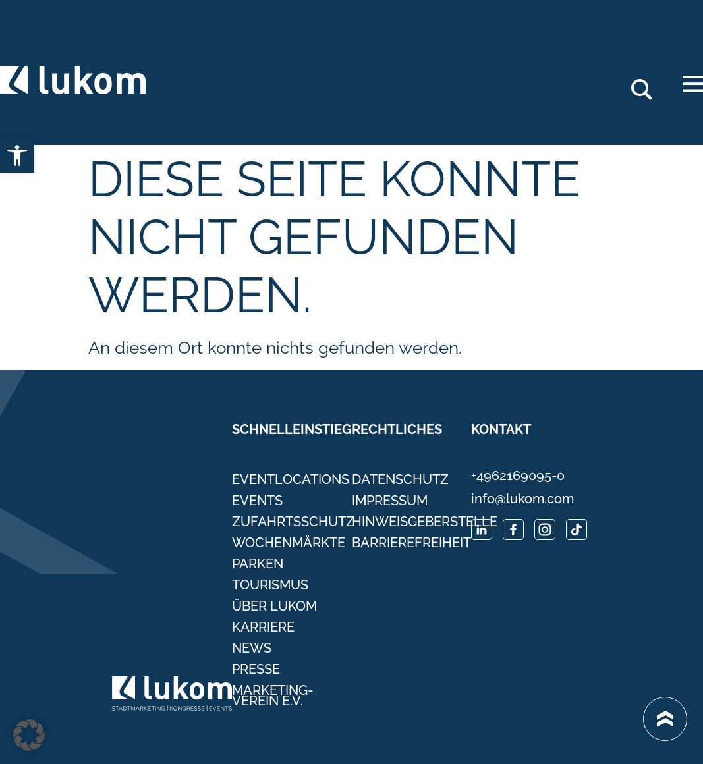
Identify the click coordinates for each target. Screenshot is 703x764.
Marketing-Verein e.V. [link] (272, 695)
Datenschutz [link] (400, 479)
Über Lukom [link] (274, 606)
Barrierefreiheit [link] (411, 543)
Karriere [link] (263, 627)
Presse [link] (256, 669)
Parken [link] (257, 564)
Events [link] (257, 500)
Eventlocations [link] (290, 479)
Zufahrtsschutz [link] (292, 522)
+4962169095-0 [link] (518, 475)
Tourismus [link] (270, 585)
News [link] (251, 648)
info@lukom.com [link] (522, 498)
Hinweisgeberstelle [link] (412, 522)
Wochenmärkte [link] (288, 543)
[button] (29, 735)
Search (649, 84)
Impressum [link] (390, 500)
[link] (17, 155)
